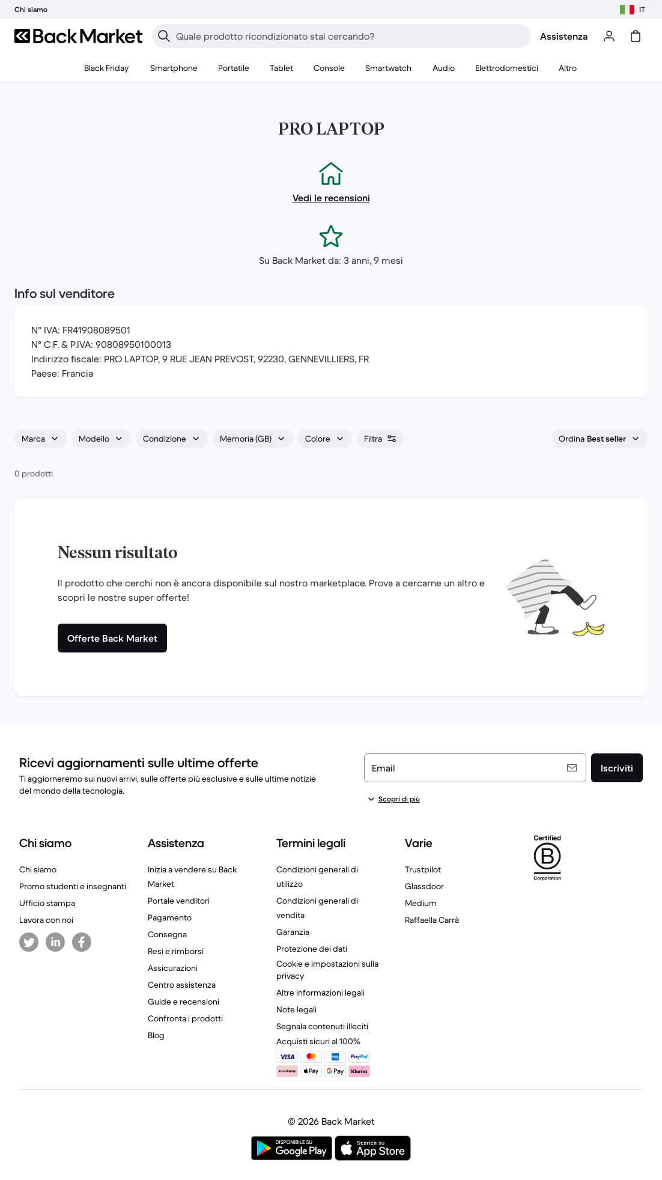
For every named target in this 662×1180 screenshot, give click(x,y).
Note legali (296, 1009)
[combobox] (40, 438)
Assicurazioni (173, 968)
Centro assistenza (182, 984)
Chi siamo (37, 869)
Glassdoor (424, 886)
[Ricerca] (164, 36)
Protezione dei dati (311, 948)
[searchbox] (351, 36)
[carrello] (636, 36)
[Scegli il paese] (633, 9)
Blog (156, 1035)
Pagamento (170, 917)
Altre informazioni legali (320, 992)
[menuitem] (174, 68)
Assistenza (564, 36)
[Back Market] (78, 36)
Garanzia (292, 931)
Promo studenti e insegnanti (72, 886)
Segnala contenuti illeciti (322, 1026)
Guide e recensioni (183, 1001)
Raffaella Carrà (432, 919)
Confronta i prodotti (185, 1018)
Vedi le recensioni (331, 198)
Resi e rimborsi (176, 951)
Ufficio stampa (47, 903)
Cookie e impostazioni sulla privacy (327, 969)
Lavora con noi (46, 919)
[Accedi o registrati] (609, 36)
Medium (421, 903)
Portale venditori (179, 900)
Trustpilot (423, 869)
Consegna (167, 934)
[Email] (475, 767)
